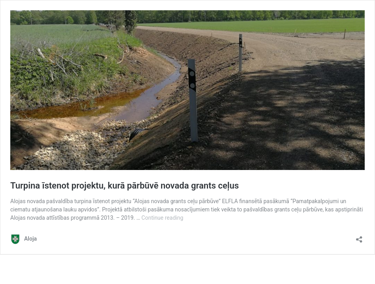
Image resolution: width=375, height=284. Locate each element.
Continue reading (163, 218)
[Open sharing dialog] (359, 237)
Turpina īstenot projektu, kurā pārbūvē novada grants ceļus (124, 186)
